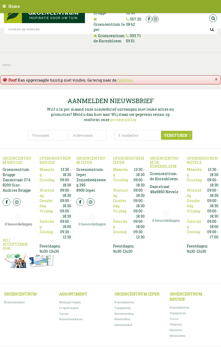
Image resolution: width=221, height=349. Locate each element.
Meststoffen (122, 319)
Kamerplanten (124, 302)
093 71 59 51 (133, 38)
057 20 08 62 (133, 22)
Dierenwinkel (123, 325)
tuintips (124, 80)
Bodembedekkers (71, 319)
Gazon (63, 314)
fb (149, 19)
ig (155, 19)
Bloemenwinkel (14, 302)
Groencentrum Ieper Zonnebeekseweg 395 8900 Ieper (91, 180)
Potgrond (176, 324)
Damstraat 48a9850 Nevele (164, 189)
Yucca (174, 319)
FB (6, 202)
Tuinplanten (123, 308)
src (213, 18)
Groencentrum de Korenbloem (109, 38)
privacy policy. (123, 119)
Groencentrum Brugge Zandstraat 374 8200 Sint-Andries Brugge (17, 180)
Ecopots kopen (69, 308)
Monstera (176, 330)
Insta (17, 202)
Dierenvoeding (124, 314)
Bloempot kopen (70, 302)
